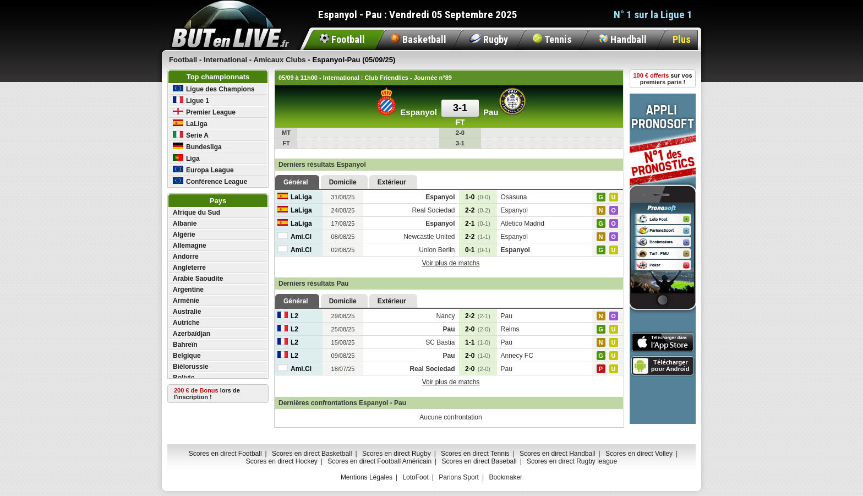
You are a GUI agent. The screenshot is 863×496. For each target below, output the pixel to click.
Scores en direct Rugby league (572, 461)
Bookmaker (505, 477)
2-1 (477, 223)
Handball (623, 39)
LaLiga (190, 123)
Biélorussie (191, 366)
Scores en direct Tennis (475, 453)
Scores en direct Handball (557, 453)
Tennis (552, 39)
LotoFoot (415, 477)
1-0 (477, 197)
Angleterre (189, 267)
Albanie (184, 223)
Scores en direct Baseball (479, 461)
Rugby (488, 39)
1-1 (477, 342)
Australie (187, 311)
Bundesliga (197, 147)
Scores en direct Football (225, 453)
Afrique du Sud (196, 212)
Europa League (203, 170)
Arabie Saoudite (198, 278)
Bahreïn (185, 344)
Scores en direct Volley (639, 453)
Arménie (186, 300)
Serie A (191, 135)
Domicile (343, 182)
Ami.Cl (294, 237)
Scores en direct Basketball (312, 453)
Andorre (186, 256)
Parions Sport (459, 477)
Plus (682, 39)
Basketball (418, 39)
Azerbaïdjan (191, 333)
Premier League (204, 112)
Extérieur (392, 182)
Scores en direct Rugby (396, 453)
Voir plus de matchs (451, 263)
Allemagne (189, 245)
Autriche (186, 322)
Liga (186, 158)
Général (295, 182)
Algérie (184, 234)
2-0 (477, 329)
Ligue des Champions (214, 89)
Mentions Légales (366, 477)
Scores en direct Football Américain (379, 461)
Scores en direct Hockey (282, 461)
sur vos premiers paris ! (662, 78)
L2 (287, 316)
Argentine (188, 289)
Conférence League (210, 181)
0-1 (477, 250)
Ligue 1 (191, 100)
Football (342, 39)
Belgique (187, 355)
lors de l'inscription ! (207, 393)
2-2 (477, 210)
